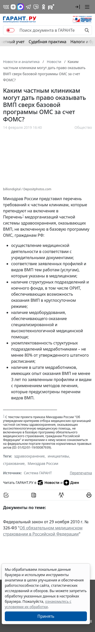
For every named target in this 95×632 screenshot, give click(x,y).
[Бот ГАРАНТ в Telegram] (36, 7)
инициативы (58, 456)
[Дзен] (13, 6)
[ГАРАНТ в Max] (20, 7)
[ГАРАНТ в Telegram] (28, 7)
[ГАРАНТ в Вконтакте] (6, 7)
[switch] (10, 30)
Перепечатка (81, 472)
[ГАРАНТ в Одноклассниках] (44, 7)
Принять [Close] (45, 616)
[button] (77, 7)
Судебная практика (47, 41)
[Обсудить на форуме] (61, 495)
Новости (48, 483)
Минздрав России (43, 463)
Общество (83, 127)
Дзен (71, 482)
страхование (14, 463)
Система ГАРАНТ (38, 472)
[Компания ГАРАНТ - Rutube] (51, 7)
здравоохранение (29, 456)
